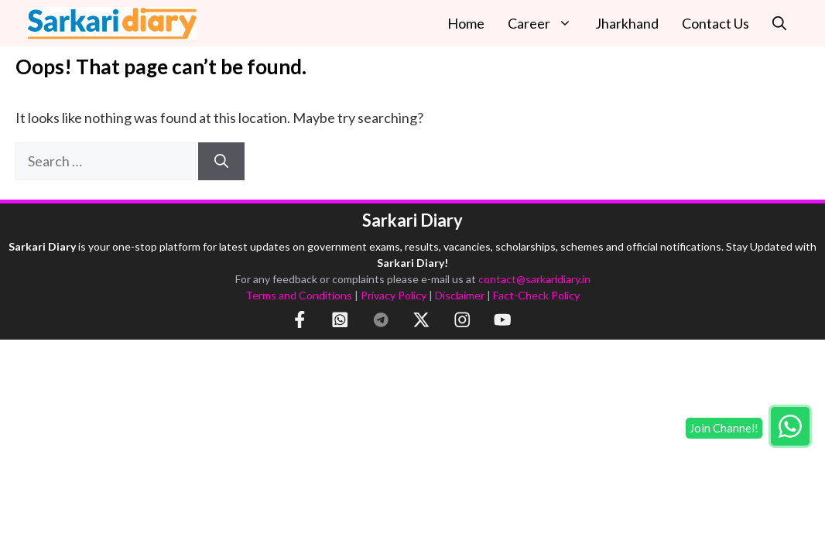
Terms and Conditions (298, 295)
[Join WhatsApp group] (790, 426)
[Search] (221, 161)
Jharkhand (627, 23)
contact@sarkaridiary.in (534, 278)
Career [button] (546, 23)
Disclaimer (459, 295)
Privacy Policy (393, 295)
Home (465, 23)
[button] (779, 23)
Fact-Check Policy (536, 295)
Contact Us (715, 23)
